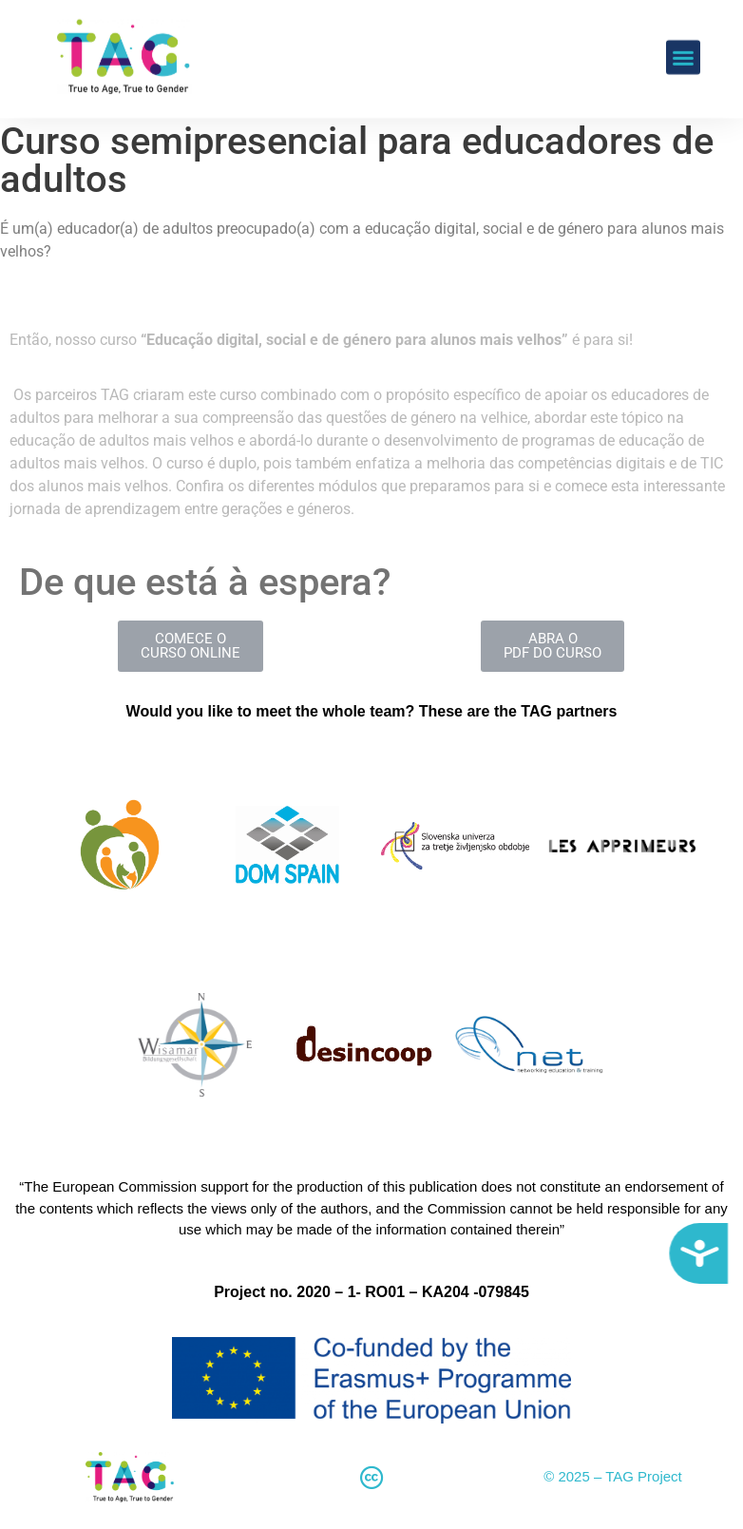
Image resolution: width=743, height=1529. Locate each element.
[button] (683, 34)
